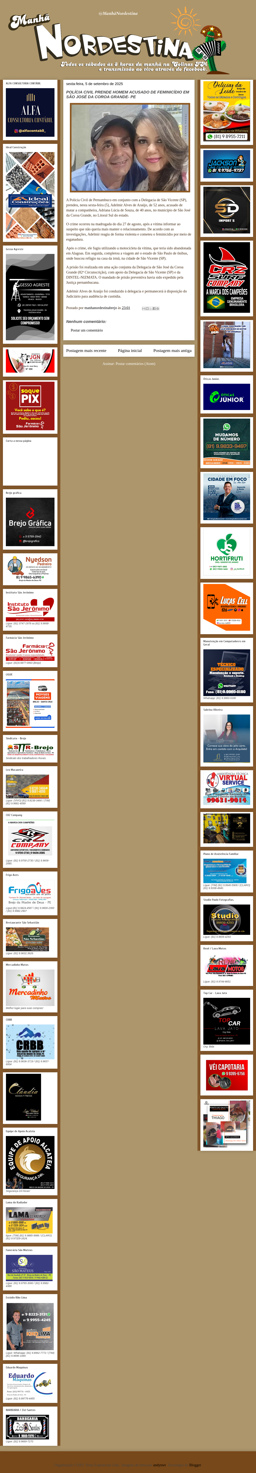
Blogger (195, 1465)
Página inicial (130, 350)
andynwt (159, 1465)
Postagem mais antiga (172, 350)
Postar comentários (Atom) (135, 364)
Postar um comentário (87, 330)
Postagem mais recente (86, 350)
